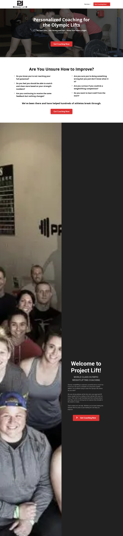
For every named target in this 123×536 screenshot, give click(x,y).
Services (87, 4)
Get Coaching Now (102, 4)
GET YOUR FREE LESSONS (34, 232)
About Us (15, 506)
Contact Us (16, 516)
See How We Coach (35, 510)
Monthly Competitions (19, 513)
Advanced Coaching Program (54, 506)
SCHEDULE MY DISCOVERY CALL (61, 485)
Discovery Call (33, 506)
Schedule (15, 510)
